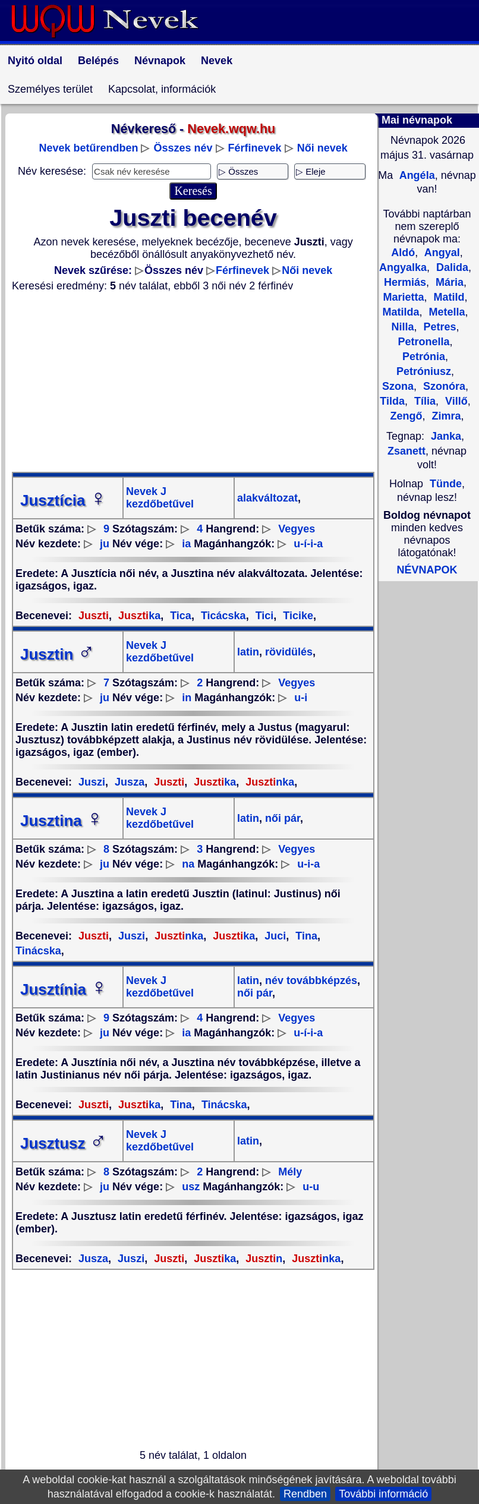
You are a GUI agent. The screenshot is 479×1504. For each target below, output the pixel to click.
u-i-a (308, 864)
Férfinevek (255, 148)
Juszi (91, 782)
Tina (304, 936)
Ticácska (222, 616)
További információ (383, 1494)
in (186, 698)
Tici (263, 616)
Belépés (98, 61)
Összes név (182, 148)
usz (191, 1187)
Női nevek (322, 148)
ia (186, 544)
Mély (290, 1172)
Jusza (128, 782)
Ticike (296, 616)
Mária (448, 282)
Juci (273, 936)
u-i (300, 698)
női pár (281, 818)
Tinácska (222, 1105)
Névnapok (159, 61)
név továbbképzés (309, 980)
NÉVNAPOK (426, 570)
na (188, 864)
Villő (455, 401)
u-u (310, 1187)
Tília (423, 401)
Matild (448, 297)
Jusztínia (64, 989)
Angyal (440, 252)
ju (104, 544)
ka (137, 616)
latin (248, 652)
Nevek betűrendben (88, 148)
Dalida (450, 267)
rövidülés (287, 652)
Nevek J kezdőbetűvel (160, 497)
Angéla (415, 175)
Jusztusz (63, 1143)
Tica (179, 616)
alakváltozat (267, 498)
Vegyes (296, 529)
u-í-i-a (308, 544)
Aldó (403, 252)
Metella (445, 312)
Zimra (444, 416)
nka (268, 782)
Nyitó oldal (35, 61)
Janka (446, 436)
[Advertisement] (193, 382)
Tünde (446, 484)
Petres (438, 327)
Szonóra (442, 386)
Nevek (216, 61)
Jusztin (57, 654)
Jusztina (61, 820)
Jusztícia (63, 500)
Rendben (305, 1494)
